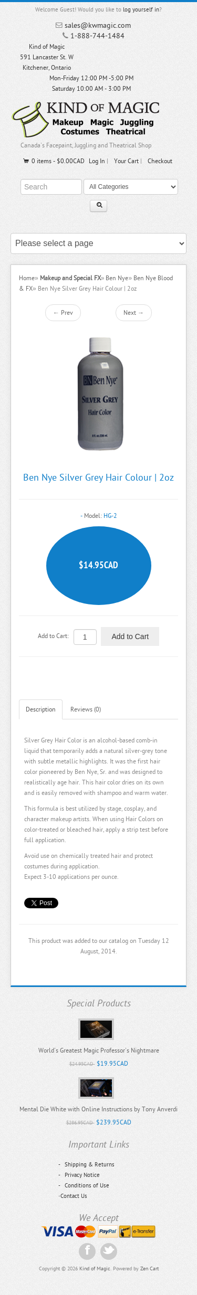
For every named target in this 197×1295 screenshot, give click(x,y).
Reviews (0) (85, 709)
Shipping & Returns (86, 1164)
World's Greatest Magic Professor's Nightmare (98, 1050)
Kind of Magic (94, 1269)
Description (41, 709)
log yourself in (141, 9)
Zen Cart (149, 1269)
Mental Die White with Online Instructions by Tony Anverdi (98, 1109)
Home (27, 278)
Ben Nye (117, 278)
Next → (133, 312)
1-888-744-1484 (97, 35)
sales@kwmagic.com (98, 25)
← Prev (63, 312)
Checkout (160, 161)
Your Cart (126, 161)
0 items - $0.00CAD (53, 161)
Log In (97, 161)
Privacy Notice (79, 1175)
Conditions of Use (83, 1185)
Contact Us (73, 1196)
